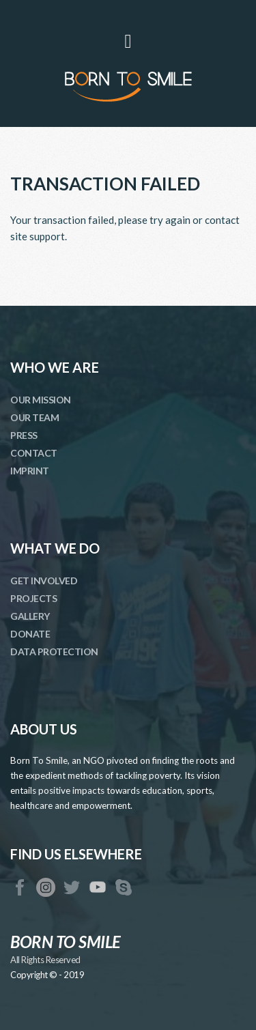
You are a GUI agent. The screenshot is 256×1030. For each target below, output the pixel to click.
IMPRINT (29, 470)
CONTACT (33, 453)
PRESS (24, 435)
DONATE (30, 634)
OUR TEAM (34, 417)
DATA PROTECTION (54, 651)
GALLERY (30, 616)
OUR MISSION (40, 399)
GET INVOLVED (43, 580)
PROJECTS (33, 598)
